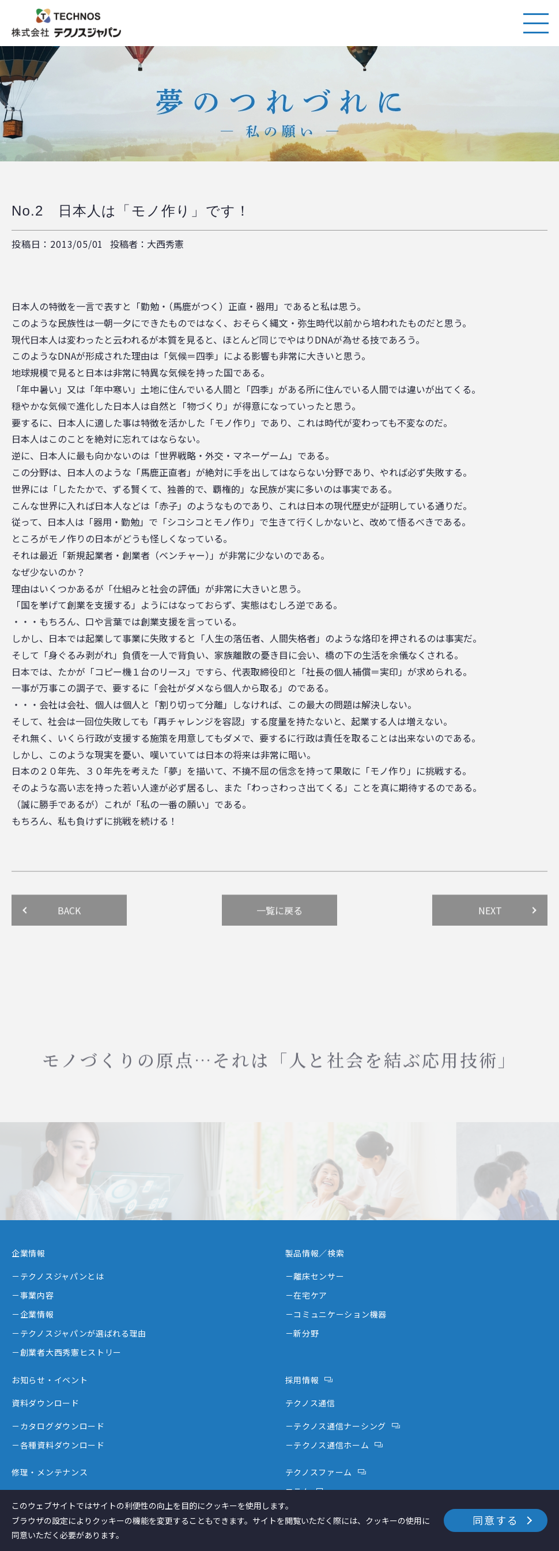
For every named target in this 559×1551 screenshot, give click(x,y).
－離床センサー (315, 1276)
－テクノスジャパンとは (58, 1276)
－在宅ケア (306, 1295)
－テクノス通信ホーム (327, 1445)
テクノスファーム (319, 1472)
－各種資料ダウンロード (58, 1445)
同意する (495, 1519)
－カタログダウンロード (58, 1426)
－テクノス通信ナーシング (335, 1426)
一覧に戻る (279, 938)
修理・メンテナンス (50, 1472)
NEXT (490, 938)
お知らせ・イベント (50, 1380)
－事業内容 (33, 1295)
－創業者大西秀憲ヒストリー (67, 1352)
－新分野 (302, 1333)
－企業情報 (33, 1314)
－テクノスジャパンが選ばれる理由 (79, 1333)
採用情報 (302, 1380)
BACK (69, 938)
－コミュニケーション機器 (336, 1314)
